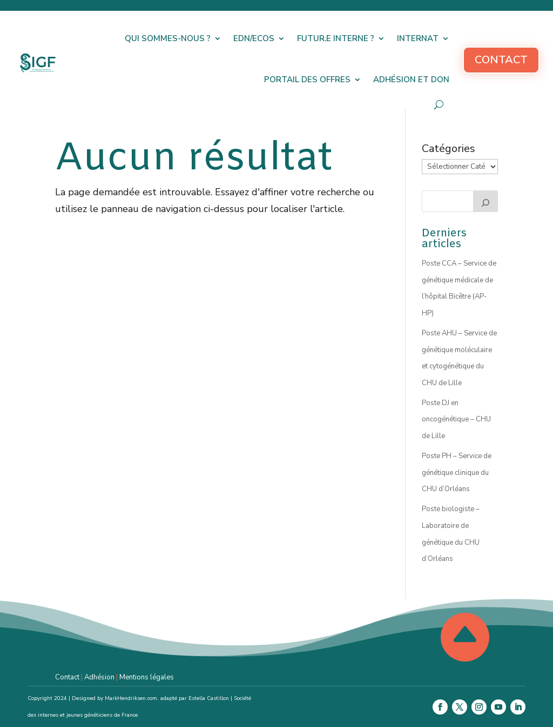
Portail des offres (307, 79)
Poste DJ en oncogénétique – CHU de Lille (456, 419)
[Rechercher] (485, 201)
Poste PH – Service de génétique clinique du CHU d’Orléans (456, 472)
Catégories (448, 148)
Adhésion (99, 677)
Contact (501, 59)
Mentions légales (146, 677)
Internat (418, 38)
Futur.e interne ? (335, 38)
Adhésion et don (411, 79)
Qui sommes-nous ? (168, 38)
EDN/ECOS (253, 38)
